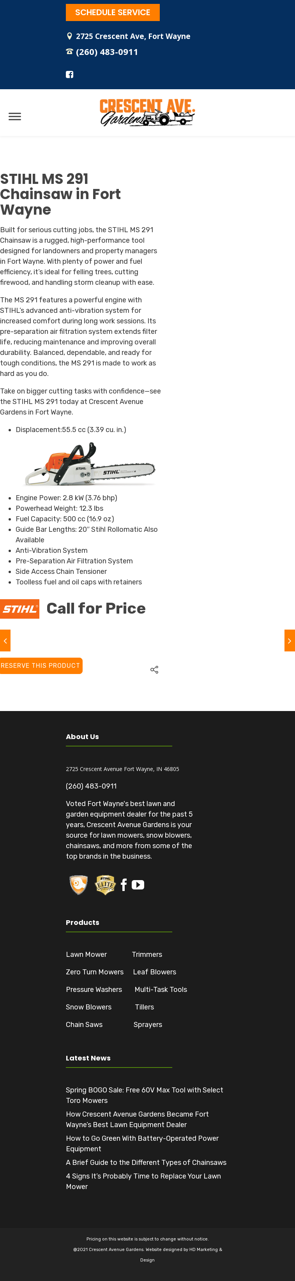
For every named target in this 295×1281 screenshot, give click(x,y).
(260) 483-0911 (107, 51)
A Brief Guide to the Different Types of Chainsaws (146, 1162)
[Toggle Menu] (15, 116)
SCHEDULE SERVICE (112, 12)
